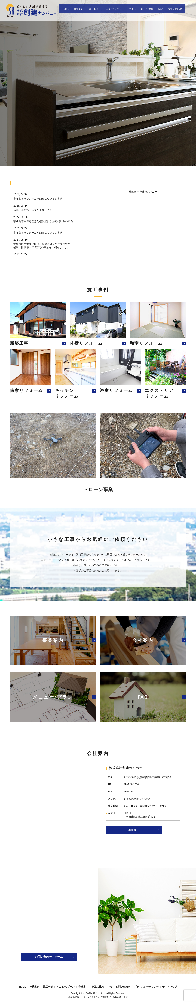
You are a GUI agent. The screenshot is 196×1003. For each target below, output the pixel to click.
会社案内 (139, 10)
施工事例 (106, 10)
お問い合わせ (176, 10)
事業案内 (94, 10)
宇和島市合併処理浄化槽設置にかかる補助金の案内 (43, 221)
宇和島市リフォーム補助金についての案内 (38, 198)
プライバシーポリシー (146, 986)
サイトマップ (169, 986)
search (187, 10)
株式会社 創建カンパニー (143, 191)
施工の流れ (153, 10)
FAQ (164, 10)
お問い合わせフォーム (49, 956)
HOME (80, 10)
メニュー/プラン (123, 10)
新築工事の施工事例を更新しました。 (35, 210)
